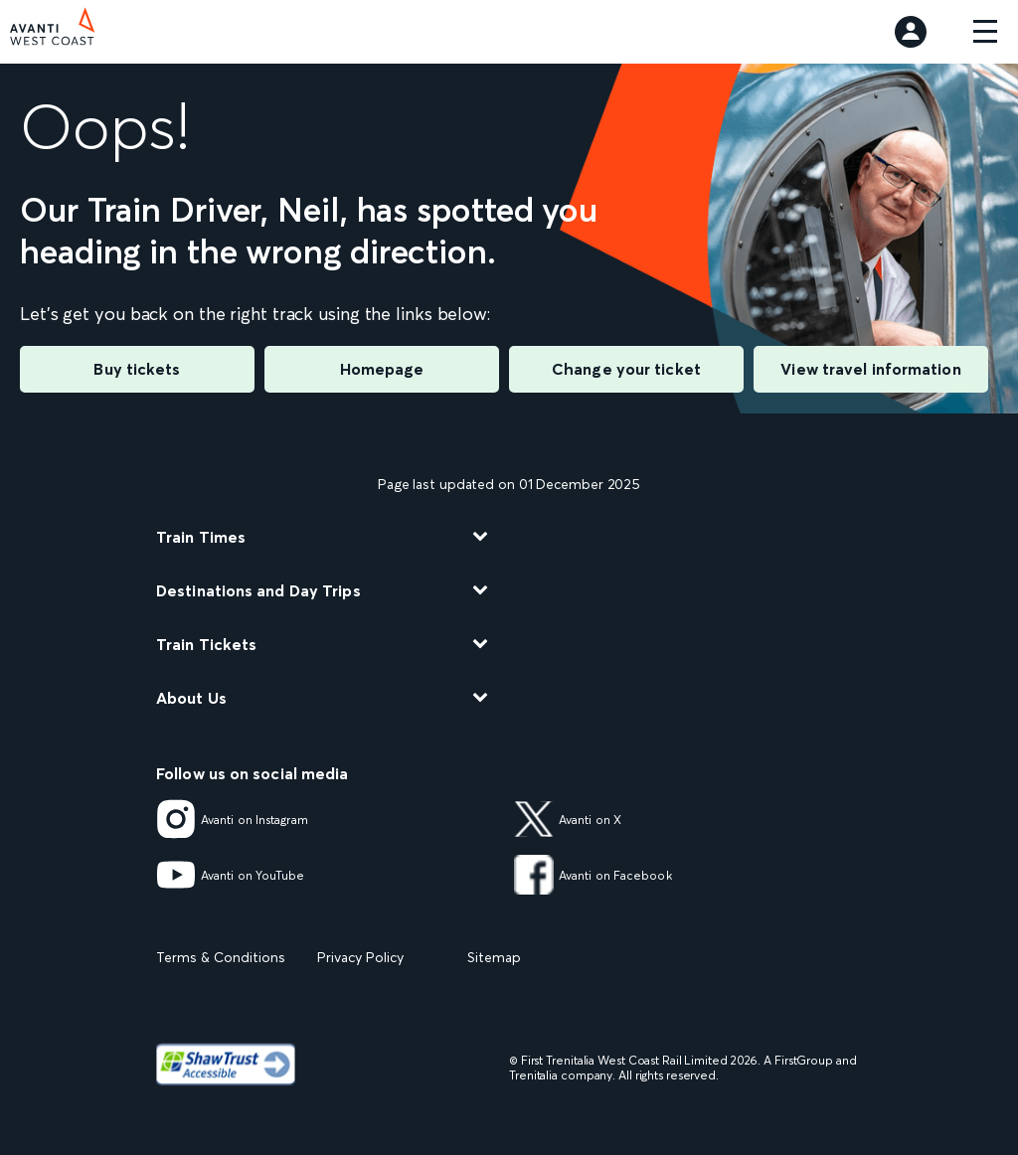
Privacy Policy (360, 957)
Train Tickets (206, 644)
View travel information (870, 369)
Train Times (201, 537)
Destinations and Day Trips (258, 590)
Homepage (382, 369)
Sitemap (494, 957)
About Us (191, 698)
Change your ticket (626, 369)
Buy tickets (136, 369)
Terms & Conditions (220, 957)
